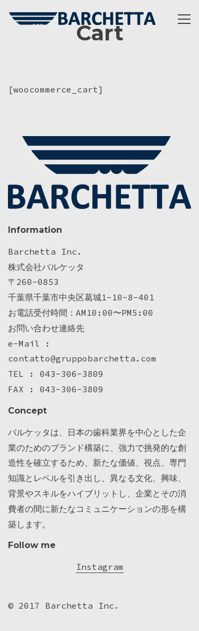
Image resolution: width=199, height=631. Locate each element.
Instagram (100, 566)
